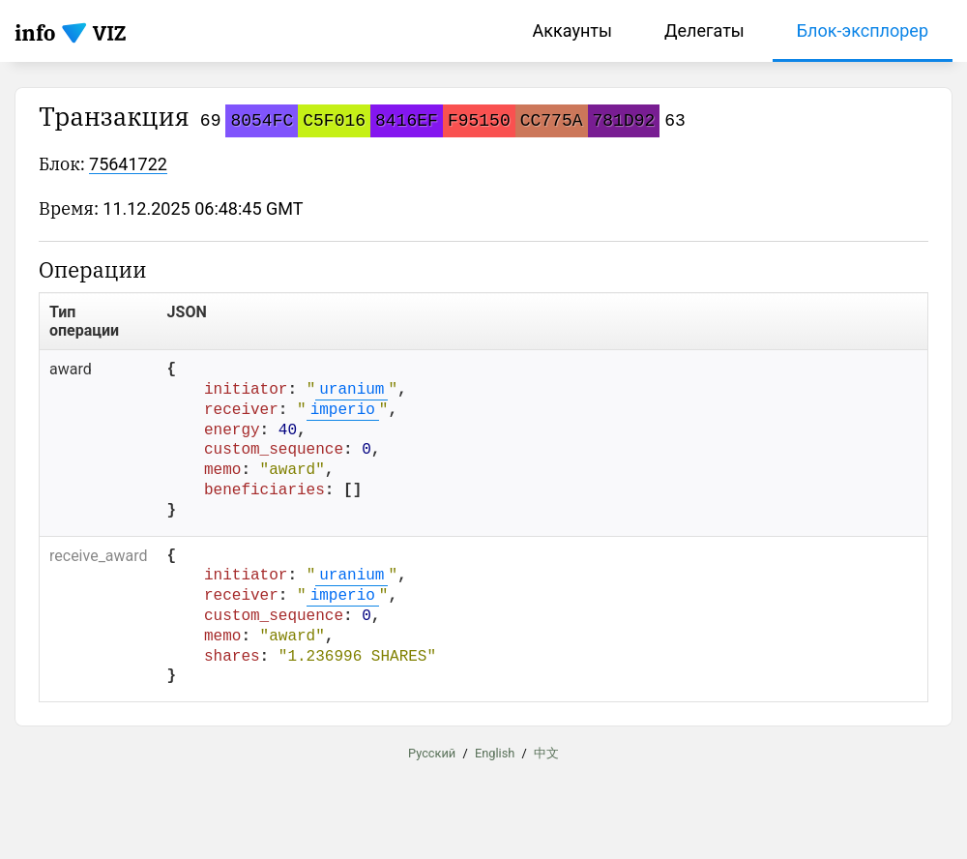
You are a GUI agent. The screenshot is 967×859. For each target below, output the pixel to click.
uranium (351, 389)
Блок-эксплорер (862, 30)
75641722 (128, 164)
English (494, 753)
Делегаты (704, 30)
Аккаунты (572, 30)
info (35, 32)
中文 (546, 753)
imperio (342, 410)
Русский (431, 753)
